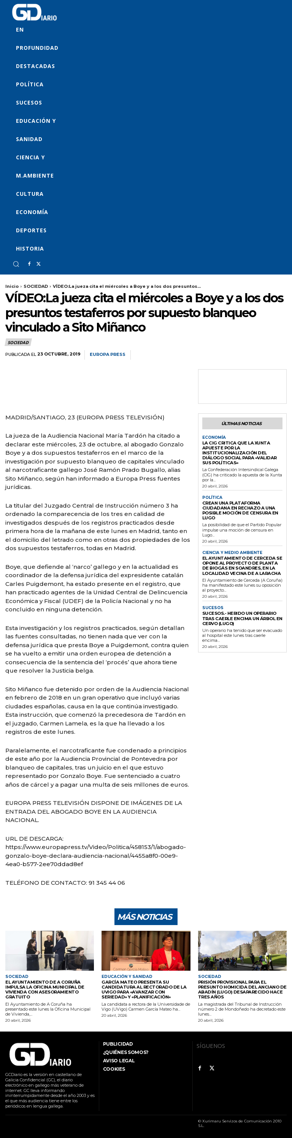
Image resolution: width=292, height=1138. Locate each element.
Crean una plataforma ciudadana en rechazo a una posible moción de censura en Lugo (239, 509)
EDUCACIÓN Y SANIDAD (127, 977)
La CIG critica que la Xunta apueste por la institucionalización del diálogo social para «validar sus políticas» (237, 452)
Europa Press (107, 354)
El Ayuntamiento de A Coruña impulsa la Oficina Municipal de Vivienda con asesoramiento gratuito (43, 989)
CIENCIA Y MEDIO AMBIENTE (232, 551)
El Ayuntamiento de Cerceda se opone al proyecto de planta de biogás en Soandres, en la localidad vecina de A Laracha (241, 563)
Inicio (12, 286)
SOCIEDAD (36, 286)
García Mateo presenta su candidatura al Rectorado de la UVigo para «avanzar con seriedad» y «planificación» (145, 989)
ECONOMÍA (214, 437)
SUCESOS (212, 605)
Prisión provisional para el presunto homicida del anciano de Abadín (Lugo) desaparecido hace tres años (241, 989)
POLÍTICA (212, 496)
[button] (16, 264)
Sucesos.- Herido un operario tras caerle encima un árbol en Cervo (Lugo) (241, 615)
